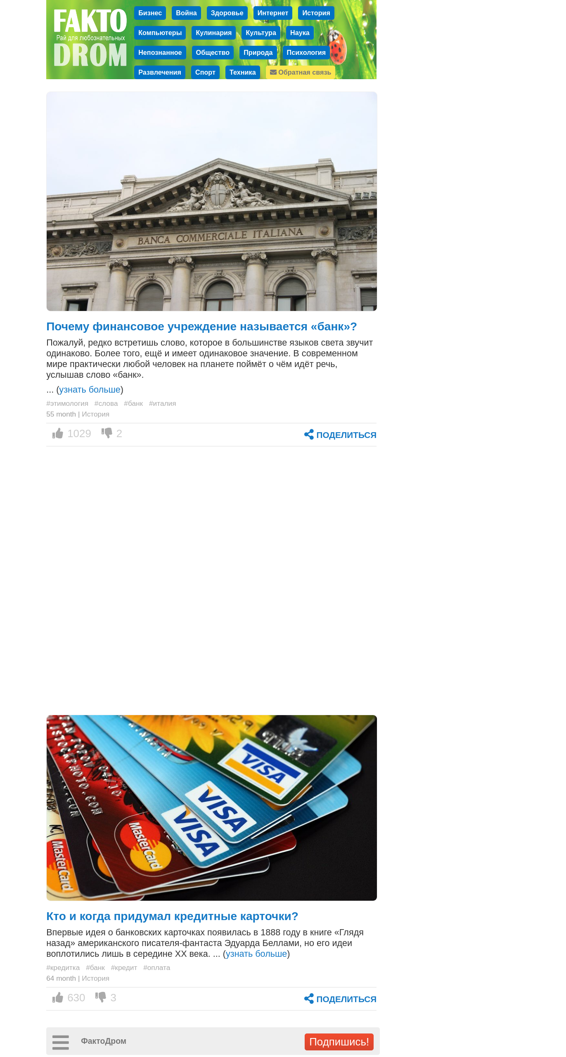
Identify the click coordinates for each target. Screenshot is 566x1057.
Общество (213, 52)
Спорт (205, 72)
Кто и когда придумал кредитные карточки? (172, 916)
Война (186, 12)
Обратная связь (301, 72)
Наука (300, 32)
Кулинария (214, 32)
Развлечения (159, 72)
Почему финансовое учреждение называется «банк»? (201, 326)
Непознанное (160, 52)
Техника (243, 72)
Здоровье (227, 12)
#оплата (156, 967)
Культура (261, 32)
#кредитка (63, 967)
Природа (258, 52)
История (316, 12)
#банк (133, 403)
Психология (306, 52)
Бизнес (150, 12)
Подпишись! (339, 1042)
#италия (162, 403)
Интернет (273, 12)
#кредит (124, 967)
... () (84, 389)
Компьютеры (160, 32)
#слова (106, 403)
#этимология (67, 403)
